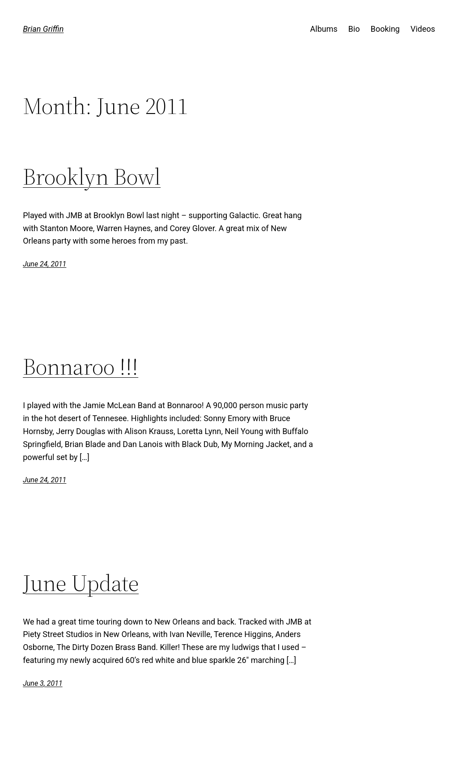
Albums (323, 29)
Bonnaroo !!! (80, 366)
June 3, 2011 (42, 683)
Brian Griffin (43, 29)
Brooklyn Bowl (92, 176)
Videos (423, 29)
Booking (384, 29)
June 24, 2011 (44, 264)
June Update (81, 583)
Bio (354, 29)
